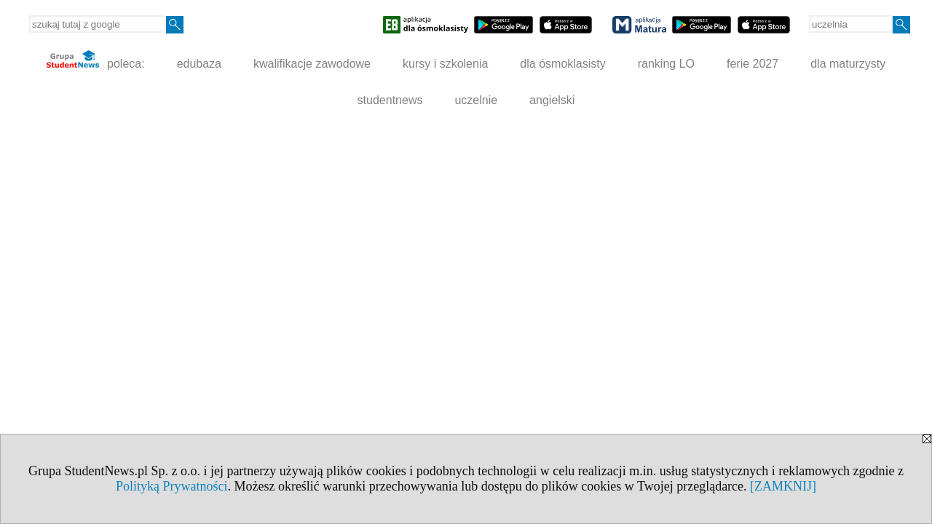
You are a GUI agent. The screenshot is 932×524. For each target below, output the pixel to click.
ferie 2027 (752, 63)
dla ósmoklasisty (562, 63)
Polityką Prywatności (172, 486)
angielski (551, 100)
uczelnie (475, 100)
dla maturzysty (847, 63)
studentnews (390, 100)
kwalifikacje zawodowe (312, 63)
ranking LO (666, 63)
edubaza (199, 63)
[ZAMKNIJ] (783, 486)
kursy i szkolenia (445, 63)
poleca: (96, 60)
